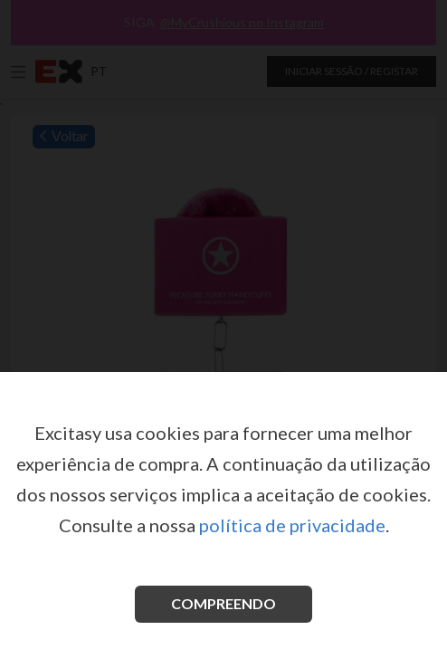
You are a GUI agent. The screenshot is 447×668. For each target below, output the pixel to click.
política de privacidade (292, 525)
